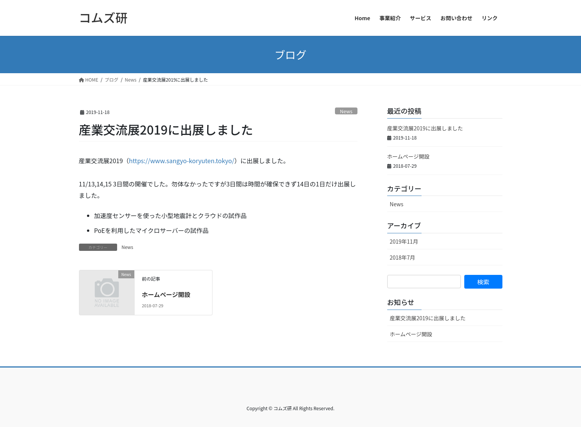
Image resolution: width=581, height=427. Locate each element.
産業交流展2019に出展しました (425, 128)
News (346, 111)
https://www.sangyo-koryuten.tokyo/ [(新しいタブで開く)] (181, 160)
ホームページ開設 (166, 294)
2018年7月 (402, 257)
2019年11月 (404, 241)
